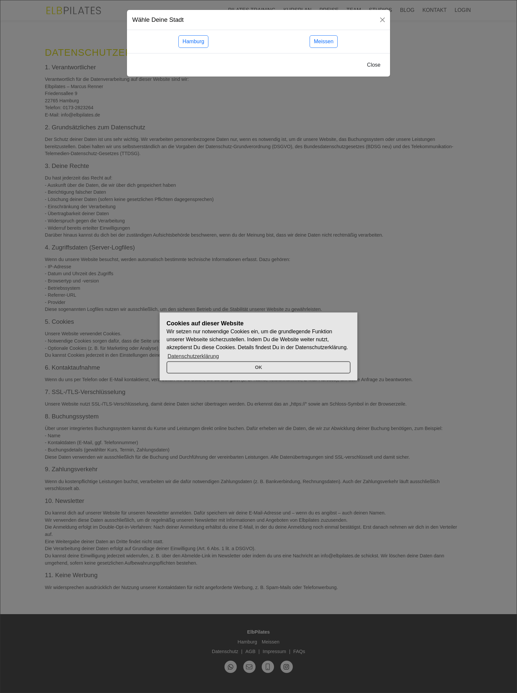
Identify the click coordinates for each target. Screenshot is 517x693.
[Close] (382, 20)
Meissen (324, 41)
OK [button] (258, 367)
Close (373, 65)
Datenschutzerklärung (193, 356)
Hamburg (193, 41)
